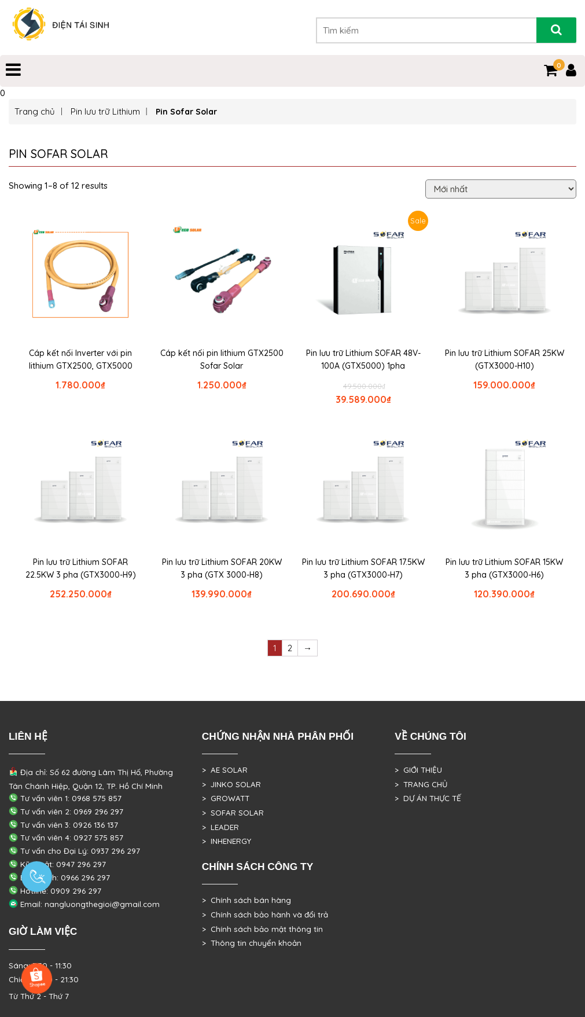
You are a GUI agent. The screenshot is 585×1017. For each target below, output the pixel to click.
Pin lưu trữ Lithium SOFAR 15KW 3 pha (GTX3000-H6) (504, 568)
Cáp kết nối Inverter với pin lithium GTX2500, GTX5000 (81, 359)
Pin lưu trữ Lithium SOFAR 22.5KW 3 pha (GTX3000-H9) (80, 568)
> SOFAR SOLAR (233, 812)
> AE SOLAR (225, 769)
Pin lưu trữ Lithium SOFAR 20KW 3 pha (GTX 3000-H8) (222, 568)
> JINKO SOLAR (231, 784)
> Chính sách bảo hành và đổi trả (265, 914)
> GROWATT (225, 798)
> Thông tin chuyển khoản (251, 943)
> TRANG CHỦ (421, 784)
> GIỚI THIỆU (418, 769)
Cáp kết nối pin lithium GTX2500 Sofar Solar (222, 359)
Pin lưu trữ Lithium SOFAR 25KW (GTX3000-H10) (504, 359)
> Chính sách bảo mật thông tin (262, 929)
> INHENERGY (226, 841)
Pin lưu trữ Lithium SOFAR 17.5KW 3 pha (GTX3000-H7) (363, 568)
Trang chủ (34, 111)
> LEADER (220, 827)
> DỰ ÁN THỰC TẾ (428, 798)
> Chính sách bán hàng (246, 900)
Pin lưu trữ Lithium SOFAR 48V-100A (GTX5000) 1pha (363, 359)
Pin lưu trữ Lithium (105, 111)
